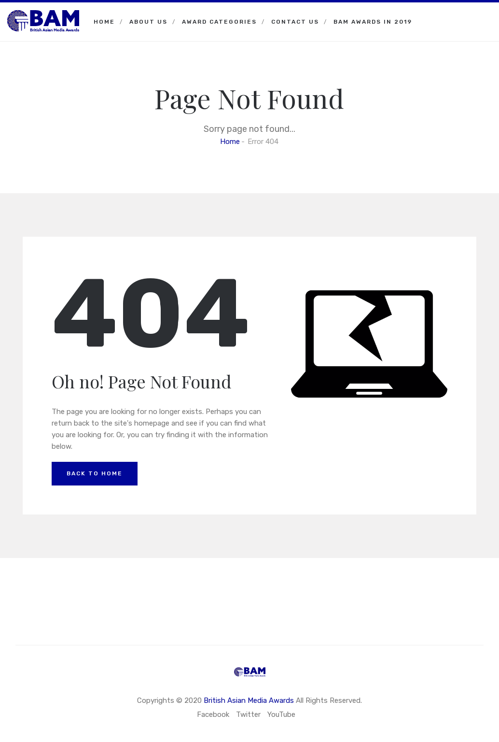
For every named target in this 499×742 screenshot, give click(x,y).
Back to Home (95, 473)
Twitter (248, 714)
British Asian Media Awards (249, 700)
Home (104, 21)
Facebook (213, 714)
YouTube (281, 714)
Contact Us (295, 21)
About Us (148, 21)
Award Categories (219, 21)
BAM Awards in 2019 (372, 21)
